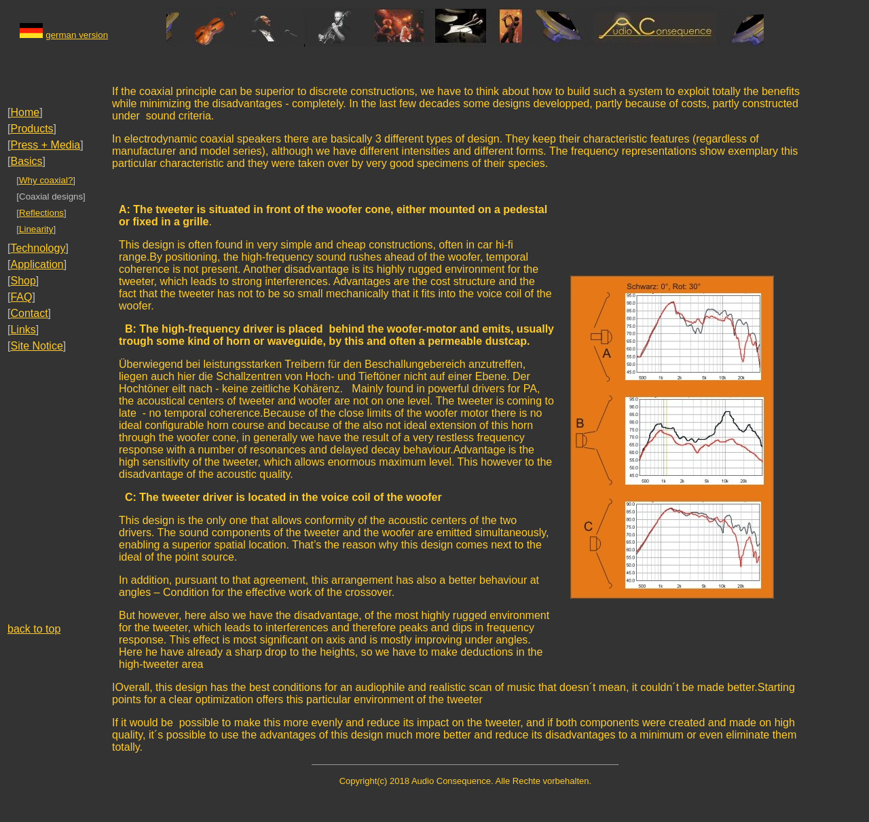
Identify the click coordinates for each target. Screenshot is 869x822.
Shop (22, 280)
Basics (26, 161)
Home (24, 112)
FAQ (21, 297)
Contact (29, 313)
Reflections (41, 213)
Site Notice (36, 346)
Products (31, 128)
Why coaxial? (46, 180)
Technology (37, 248)
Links (22, 329)
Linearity (36, 229)
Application (36, 264)
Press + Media (45, 145)
